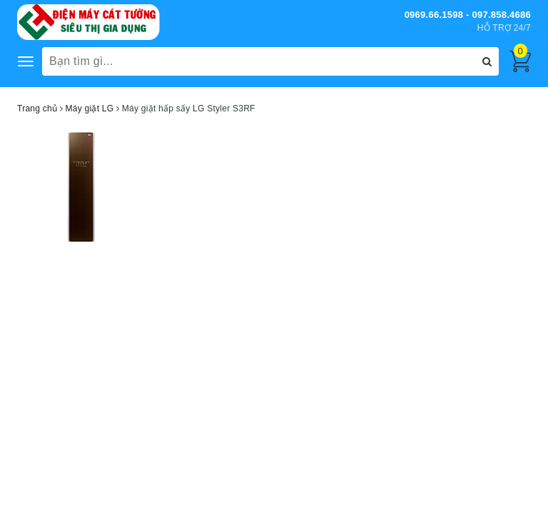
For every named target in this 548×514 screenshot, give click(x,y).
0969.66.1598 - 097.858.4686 (468, 14)
